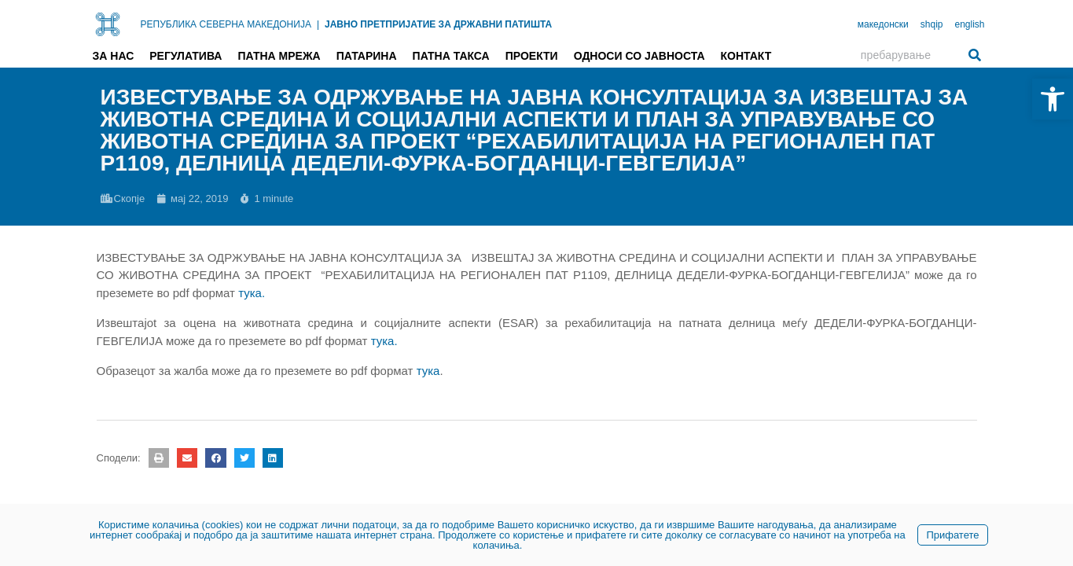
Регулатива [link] (185, 56)
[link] (1052, 99)
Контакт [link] (746, 56)
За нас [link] (113, 56)
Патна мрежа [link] (278, 56)
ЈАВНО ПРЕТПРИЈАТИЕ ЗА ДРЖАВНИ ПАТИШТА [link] (438, 24)
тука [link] (428, 370)
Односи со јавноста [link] (639, 56)
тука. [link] (384, 340)
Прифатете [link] (952, 535)
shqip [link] (932, 24)
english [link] (969, 24)
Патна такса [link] (451, 56)
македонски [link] (883, 24)
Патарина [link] (366, 56)
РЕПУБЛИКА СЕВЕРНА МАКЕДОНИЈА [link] (226, 24)
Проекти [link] (531, 56)
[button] (159, 458)
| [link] (318, 24)
